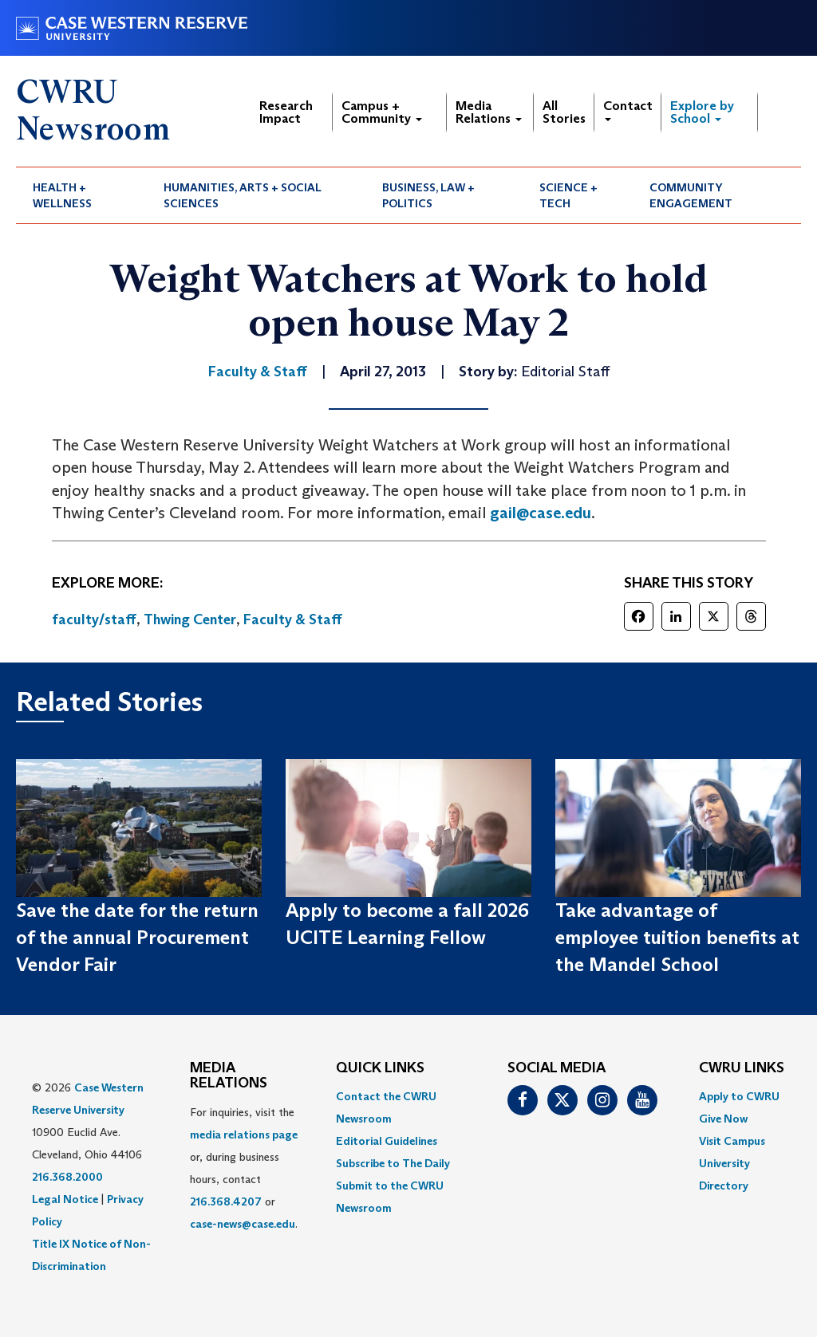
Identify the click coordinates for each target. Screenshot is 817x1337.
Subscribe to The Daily (393, 1163)
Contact (628, 109)
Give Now (723, 1118)
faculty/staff (94, 619)
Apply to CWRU (739, 1096)
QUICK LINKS (380, 1068)
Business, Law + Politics (428, 195)
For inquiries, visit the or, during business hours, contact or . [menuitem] (244, 1168)
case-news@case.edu (242, 1224)
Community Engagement (690, 195)
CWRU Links (741, 1068)
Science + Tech (568, 195)
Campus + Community (381, 112)
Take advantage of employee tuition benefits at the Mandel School (677, 938)
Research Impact (286, 112)
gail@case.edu (540, 512)
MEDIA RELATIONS (228, 1076)
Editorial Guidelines (386, 1141)
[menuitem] (81, 195)
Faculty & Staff (292, 619)
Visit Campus (732, 1141)
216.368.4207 (226, 1201)
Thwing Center (190, 619)
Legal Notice (65, 1199)
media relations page (244, 1134)
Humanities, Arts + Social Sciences (243, 195)
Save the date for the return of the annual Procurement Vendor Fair (137, 938)
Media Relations (489, 112)
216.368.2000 (67, 1177)
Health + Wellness (62, 195)
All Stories (564, 112)
